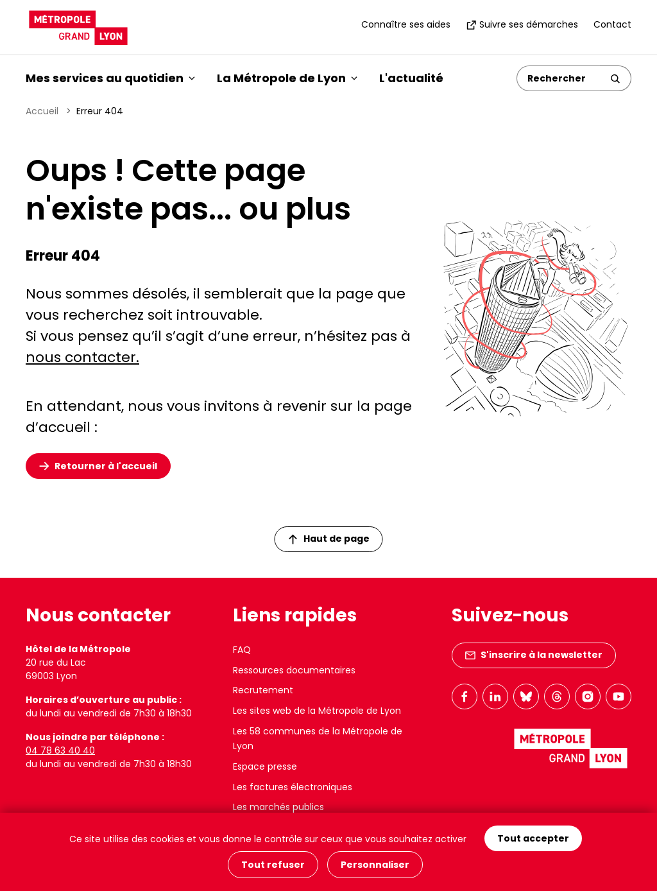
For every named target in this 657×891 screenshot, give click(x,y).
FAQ (242, 649)
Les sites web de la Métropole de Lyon (317, 710)
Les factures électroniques (292, 787)
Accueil (42, 111)
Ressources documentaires (294, 670)
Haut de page (329, 538)
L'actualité (411, 78)
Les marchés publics (278, 806)
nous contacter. (82, 357)
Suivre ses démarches (522, 24)
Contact (612, 24)
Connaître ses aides (405, 24)
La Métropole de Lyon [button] (287, 78)
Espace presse (265, 766)
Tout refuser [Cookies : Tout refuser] (273, 864)
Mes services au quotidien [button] (110, 78)
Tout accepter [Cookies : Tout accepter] (533, 838)
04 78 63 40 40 (60, 750)
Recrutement (263, 690)
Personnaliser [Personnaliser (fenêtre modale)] (375, 864)
